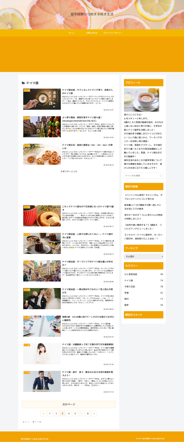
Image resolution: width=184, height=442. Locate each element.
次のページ (68, 404)
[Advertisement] (92, 55)
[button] (161, 175)
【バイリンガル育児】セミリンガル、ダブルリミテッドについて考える (143, 197)
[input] (143, 176)
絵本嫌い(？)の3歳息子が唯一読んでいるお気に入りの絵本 (142, 207)
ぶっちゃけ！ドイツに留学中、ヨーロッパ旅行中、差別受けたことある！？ (143, 236)
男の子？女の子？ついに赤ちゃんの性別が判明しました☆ (143, 216)
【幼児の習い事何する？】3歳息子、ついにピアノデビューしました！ (143, 226)
